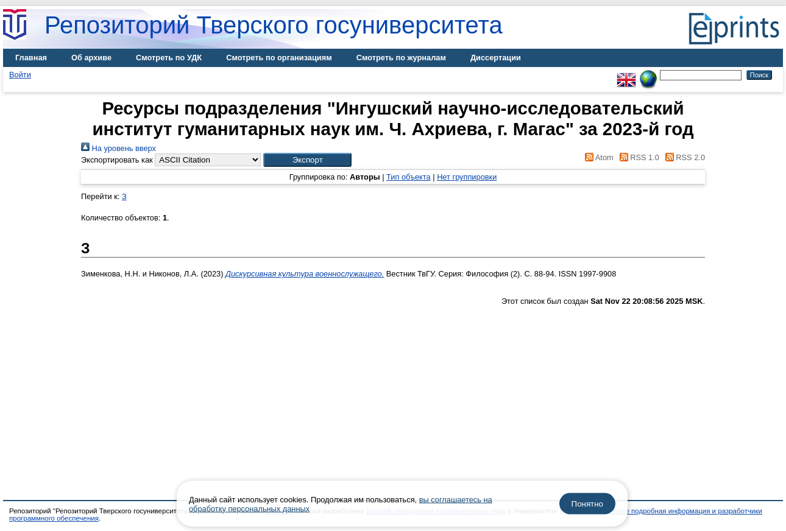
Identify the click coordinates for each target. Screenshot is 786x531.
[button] (307, 160)
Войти (20, 74)
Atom (597, 157)
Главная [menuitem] (31, 57)
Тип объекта (408, 176)
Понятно (587, 503)
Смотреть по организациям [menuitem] (279, 57)
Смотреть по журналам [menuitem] (401, 57)
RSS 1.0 (637, 157)
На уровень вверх (118, 148)
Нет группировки (467, 176)
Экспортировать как (117, 159)
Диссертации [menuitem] (495, 57)
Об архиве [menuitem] (91, 57)
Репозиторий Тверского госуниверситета (273, 25)
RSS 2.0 (683, 157)
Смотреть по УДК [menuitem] (169, 57)
